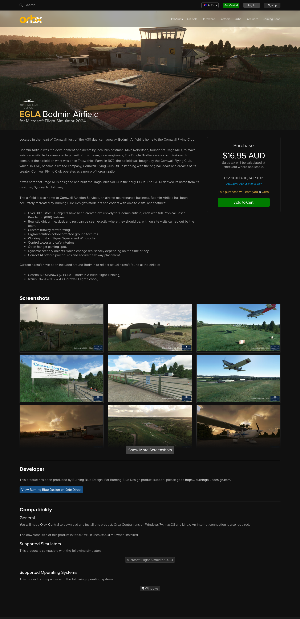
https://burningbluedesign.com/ (208, 480)
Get (231, 5)
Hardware (208, 19)
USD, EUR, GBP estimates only (244, 183)
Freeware (252, 19)
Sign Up (272, 5)
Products (177, 19)
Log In (251, 5)
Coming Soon (271, 19)
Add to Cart (243, 202)
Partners (225, 19)
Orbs (238, 19)
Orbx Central (49, 525)
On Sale (192, 19)
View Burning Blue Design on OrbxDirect (51, 490)
